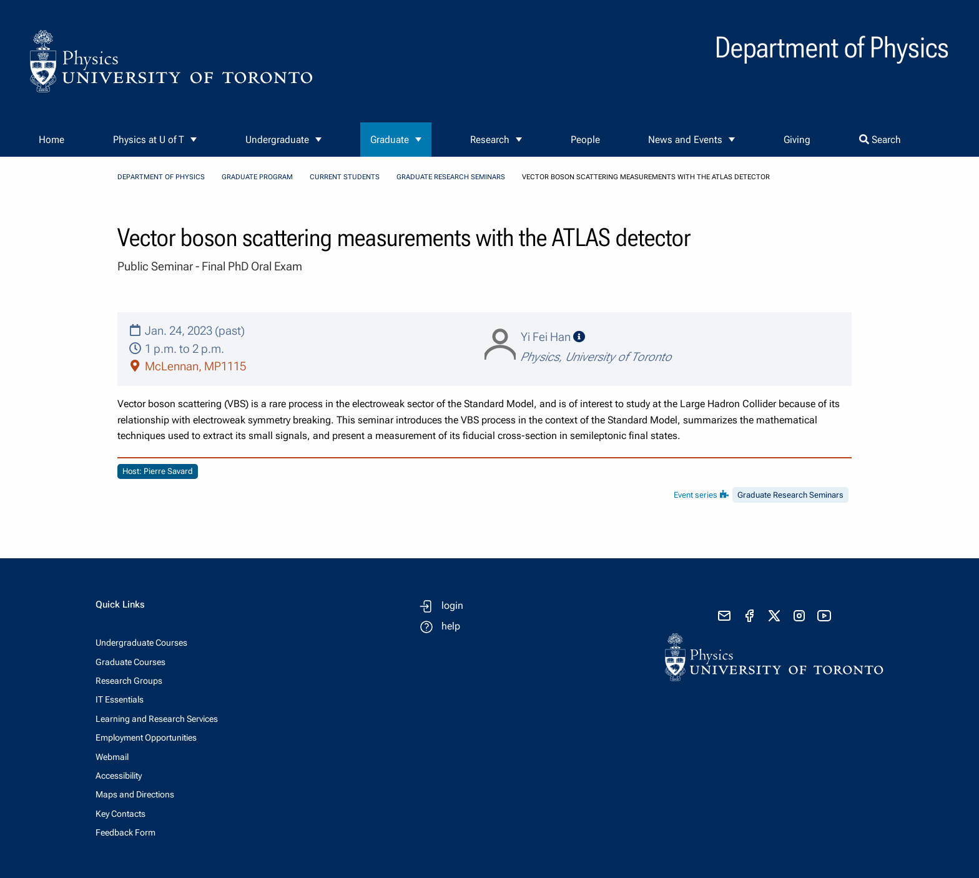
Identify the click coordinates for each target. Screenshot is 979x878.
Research (489, 140)
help (450, 626)
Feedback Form (125, 832)
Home (51, 140)
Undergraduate (277, 140)
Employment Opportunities (146, 737)
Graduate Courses (130, 662)
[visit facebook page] (749, 615)
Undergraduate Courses (141, 643)
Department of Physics (161, 177)
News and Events (685, 140)
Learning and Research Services (157, 719)
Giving (797, 140)
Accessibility (119, 776)
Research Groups (129, 681)
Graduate (389, 140)
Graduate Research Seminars (450, 177)
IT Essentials (120, 699)
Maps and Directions (135, 794)
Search (880, 140)
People (585, 140)
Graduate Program (257, 177)
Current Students (345, 177)
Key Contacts (120, 814)
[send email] (724, 615)
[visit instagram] (799, 615)
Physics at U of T (148, 140)
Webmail (112, 757)
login (452, 605)
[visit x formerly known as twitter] (774, 615)
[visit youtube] (824, 615)
